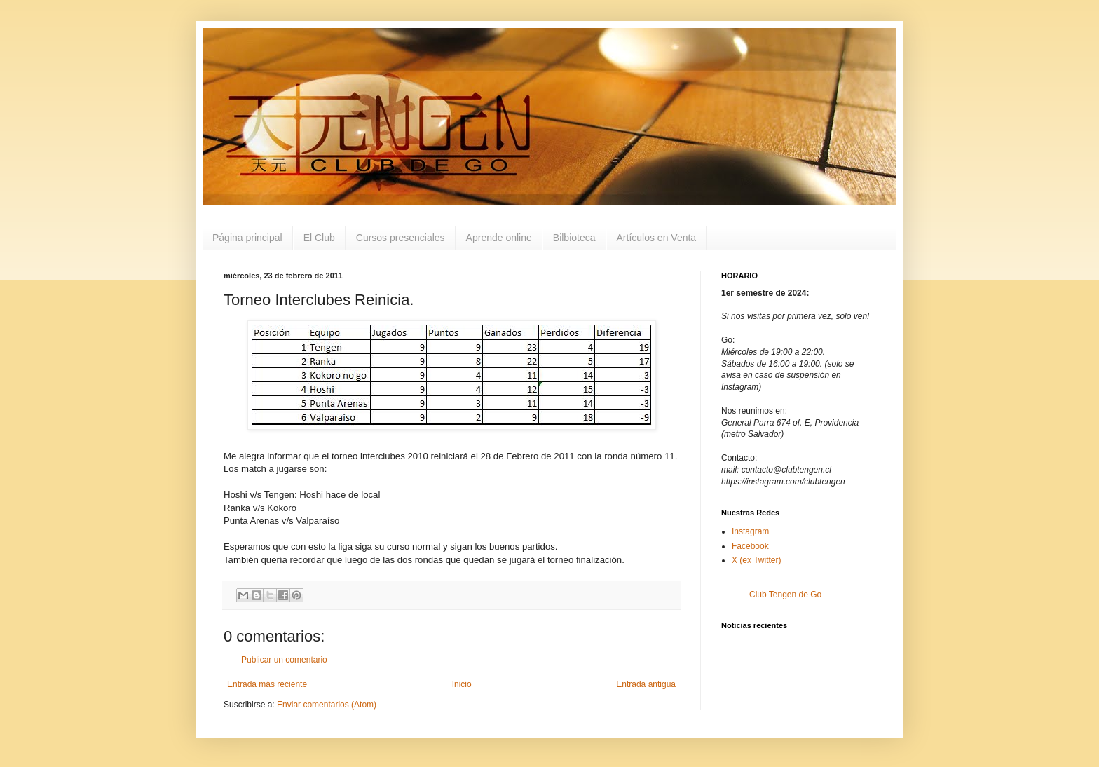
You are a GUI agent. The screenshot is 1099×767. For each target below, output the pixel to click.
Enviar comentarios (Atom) (326, 705)
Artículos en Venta (657, 237)
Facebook (750, 546)
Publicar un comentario (284, 660)
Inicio (462, 684)
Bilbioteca (574, 237)
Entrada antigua (646, 684)
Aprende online (499, 237)
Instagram (750, 531)
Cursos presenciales (400, 237)
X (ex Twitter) (756, 560)
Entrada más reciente (267, 684)
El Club (319, 237)
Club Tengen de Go (785, 594)
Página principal (247, 237)
